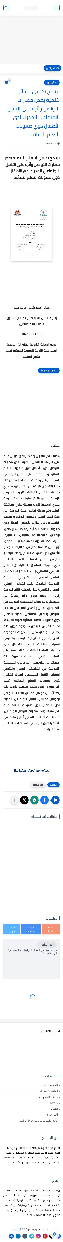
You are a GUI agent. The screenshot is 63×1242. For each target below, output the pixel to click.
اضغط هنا (31, 770)
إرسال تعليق (47, 944)
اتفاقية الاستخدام (49, 1091)
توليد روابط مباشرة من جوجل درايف (39, 1120)
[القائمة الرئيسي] (57, 7)
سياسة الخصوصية (48, 1097)
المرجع (17, 1229)
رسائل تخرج (52, 82)
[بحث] (5, 7)
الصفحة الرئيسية (49, 1085)
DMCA (54, 1103)
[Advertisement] (31, 40)
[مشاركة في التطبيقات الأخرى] (14, 800)
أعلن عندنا (52, 1114)
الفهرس (53, 1109)
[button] (44, 800)
